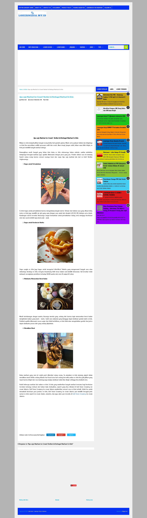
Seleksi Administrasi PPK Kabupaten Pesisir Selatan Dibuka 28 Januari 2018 (114, 166)
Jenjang (72, 47)
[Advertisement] (88, 27)
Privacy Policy (66, 8)
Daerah (82, 47)
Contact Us (47, 8)
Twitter (71, 435)
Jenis (91, 47)
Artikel (46, 100)
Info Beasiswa (33, 47)
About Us (38, 8)
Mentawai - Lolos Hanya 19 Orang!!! (114, 152)
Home (22, 47)
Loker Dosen (47, 47)
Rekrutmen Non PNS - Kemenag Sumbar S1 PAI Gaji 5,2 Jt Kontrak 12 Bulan (114, 97)
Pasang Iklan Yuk (79, 8)
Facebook (51, 435)
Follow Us (107, 8)
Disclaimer (56, 8)
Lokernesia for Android (94, 8)
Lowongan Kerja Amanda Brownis (113, 141)
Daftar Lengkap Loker (26, 8)
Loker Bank (61, 47)
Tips (99, 47)
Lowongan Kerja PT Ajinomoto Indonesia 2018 (111, 116)
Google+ (61, 435)
